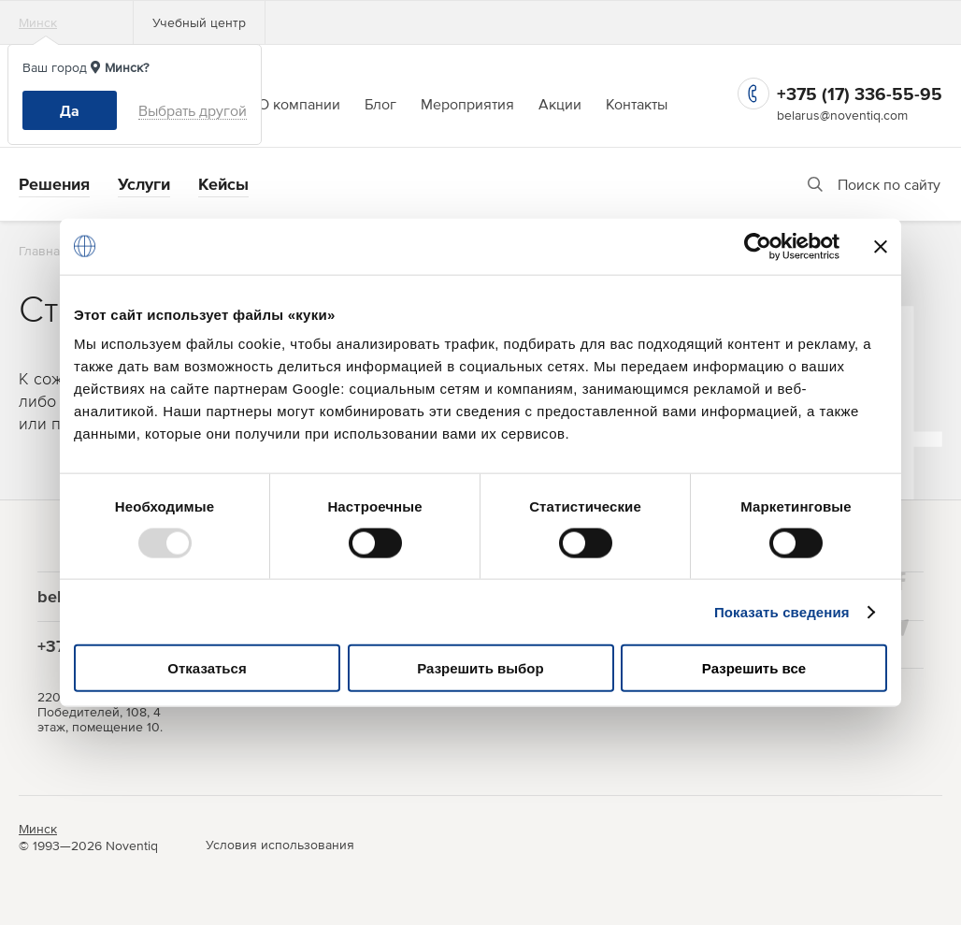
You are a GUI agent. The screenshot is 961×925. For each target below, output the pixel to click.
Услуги (144, 184)
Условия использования (280, 844)
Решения (54, 184)
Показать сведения (782, 611)
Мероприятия (467, 103)
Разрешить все (754, 668)
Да (69, 110)
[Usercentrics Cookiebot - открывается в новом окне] (757, 246)
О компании (299, 103)
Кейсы (223, 184)
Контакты (636, 103)
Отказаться (206, 668)
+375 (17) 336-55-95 (859, 94)
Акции (559, 103)
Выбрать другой (192, 110)
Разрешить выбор (480, 668)
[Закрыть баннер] (880, 246)
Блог (380, 103)
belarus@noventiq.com (842, 115)
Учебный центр (199, 22)
